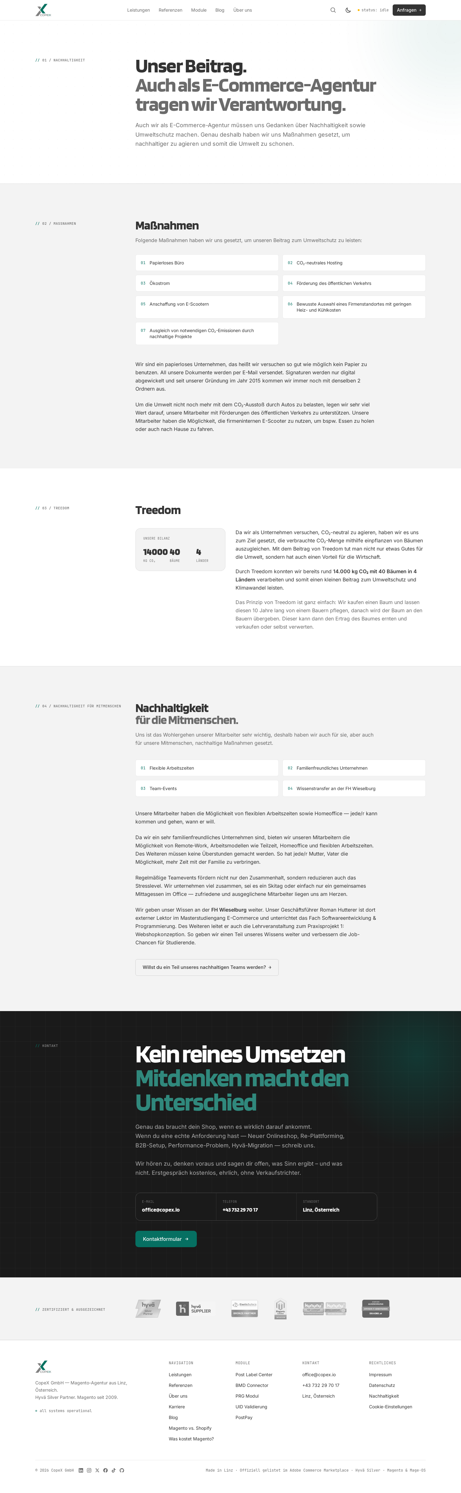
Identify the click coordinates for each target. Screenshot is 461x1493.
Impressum (380, 1374)
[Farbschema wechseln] (348, 10)
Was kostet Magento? (191, 1438)
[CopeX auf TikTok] (114, 1470)
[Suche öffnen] (333, 10)
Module (199, 10)
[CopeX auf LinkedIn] (81, 1470)
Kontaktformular (166, 1239)
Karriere (177, 1406)
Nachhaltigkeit (384, 1396)
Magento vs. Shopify (190, 1428)
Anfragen (409, 10)
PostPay (244, 1417)
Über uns (242, 10)
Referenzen (170, 10)
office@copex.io (319, 1374)
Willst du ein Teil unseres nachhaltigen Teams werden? (207, 967)
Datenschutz (382, 1385)
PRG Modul (247, 1396)
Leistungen (138, 10)
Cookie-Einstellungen (390, 1406)
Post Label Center (254, 1374)
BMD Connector (252, 1385)
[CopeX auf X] (97, 1470)
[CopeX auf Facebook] (105, 1470)
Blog (220, 10)
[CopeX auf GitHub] (122, 1470)
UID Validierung (251, 1406)
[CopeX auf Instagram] (89, 1470)
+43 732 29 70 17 (320, 1385)
